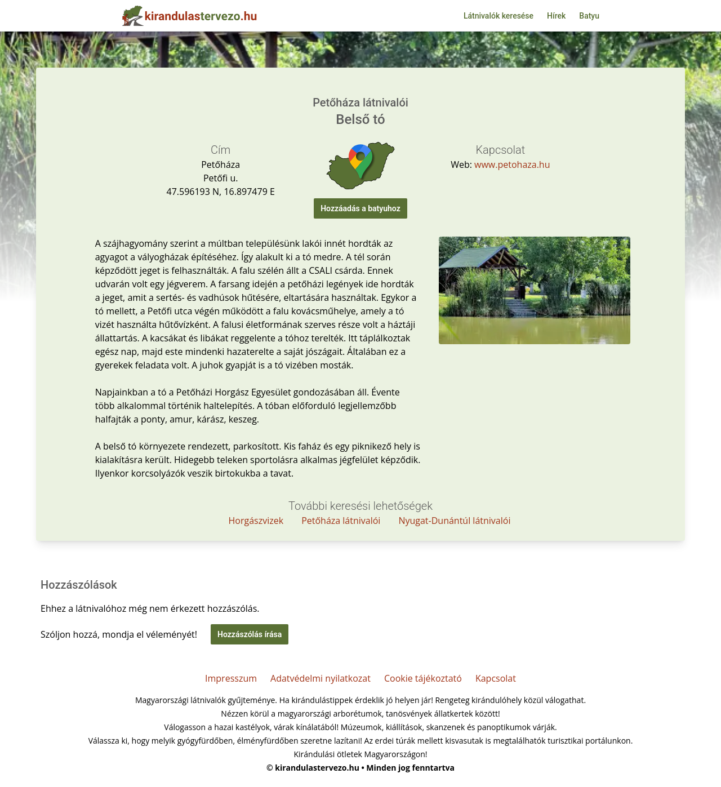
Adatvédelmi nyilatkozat (320, 678)
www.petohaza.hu (512, 164)
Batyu (589, 15)
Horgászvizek (256, 520)
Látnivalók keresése (498, 15)
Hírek (556, 15)
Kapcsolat (495, 678)
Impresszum (231, 678)
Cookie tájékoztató (423, 678)
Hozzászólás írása (249, 634)
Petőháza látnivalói (340, 520)
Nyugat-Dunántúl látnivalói (454, 520)
